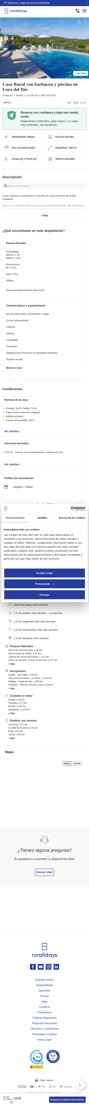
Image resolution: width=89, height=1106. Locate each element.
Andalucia (7, 95)
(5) (8, 1102)
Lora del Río (32, 95)
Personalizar (44, 583)
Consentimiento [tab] (15, 517)
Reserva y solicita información (67, 1099)
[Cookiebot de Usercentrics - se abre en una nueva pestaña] (70, 508)
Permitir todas (44, 572)
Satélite (77, 763)
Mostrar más (15, 367)
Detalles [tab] (42, 517)
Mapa (67, 763)
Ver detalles (12, 431)
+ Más (44, 206)
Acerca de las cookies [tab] (72, 517)
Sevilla (19, 95)
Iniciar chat (44, 872)
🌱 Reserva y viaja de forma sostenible (26, 2)
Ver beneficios (48, 124)
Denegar (44, 594)
